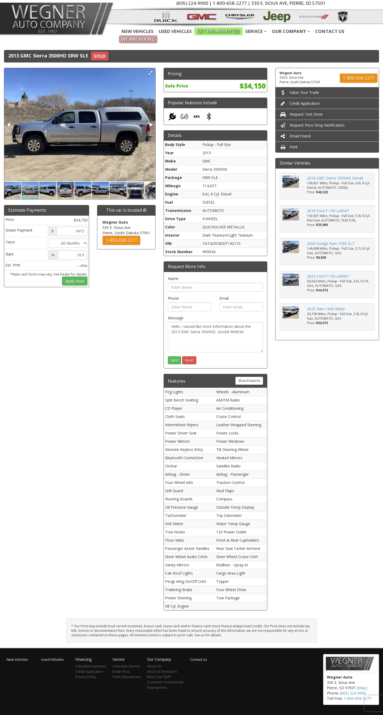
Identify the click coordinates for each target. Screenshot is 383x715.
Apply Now (74, 280)
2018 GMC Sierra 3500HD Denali (335, 178)
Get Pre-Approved (218, 31)
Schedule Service (126, 666)
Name (173, 278)
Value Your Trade (299, 92)
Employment (157, 687)
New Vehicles (137, 31)
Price (10, 219)
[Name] (215, 287)
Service (256, 31)
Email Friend (295, 136)
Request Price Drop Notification (312, 125)
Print (289, 146)
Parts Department (127, 677)
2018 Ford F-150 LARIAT (328, 210)
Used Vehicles (175, 31)
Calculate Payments (90, 666)
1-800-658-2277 (121, 240)
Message (176, 317)
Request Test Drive (301, 114)
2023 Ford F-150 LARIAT (328, 276)
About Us (154, 666)
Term (10, 242)
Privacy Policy (85, 677)
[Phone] (189, 306)
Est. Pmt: (13, 264)
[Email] (241, 306)
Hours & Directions (162, 671)
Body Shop (121, 671)
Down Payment (19, 230)
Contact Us (329, 31)
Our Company (291, 31)
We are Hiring (138, 39)
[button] (150, 73)
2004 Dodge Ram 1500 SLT (331, 243)
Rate (10, 254)
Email (224, 298)
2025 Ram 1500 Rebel (326, 308)
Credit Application (300, 103)
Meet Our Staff (158, 677)
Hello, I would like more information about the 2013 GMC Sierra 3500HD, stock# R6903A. (215, 337)
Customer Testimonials (165, 682)
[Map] (362, 687)
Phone (173, 298)
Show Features (249, 380)
